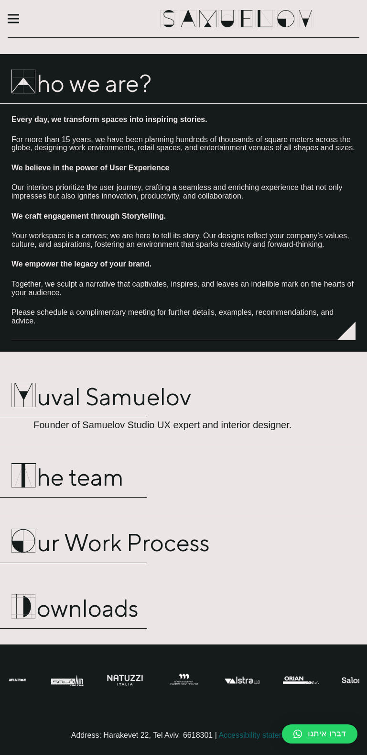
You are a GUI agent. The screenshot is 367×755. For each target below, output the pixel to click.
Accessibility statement (257, 735)
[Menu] (13, 19)
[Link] (236, 18)
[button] (319, 734)
